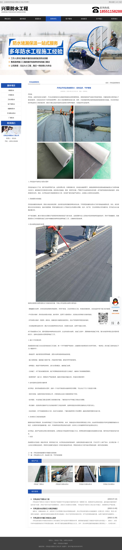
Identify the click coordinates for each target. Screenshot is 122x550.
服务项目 (23, 19)
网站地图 (112, 2)
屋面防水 (38, 19)
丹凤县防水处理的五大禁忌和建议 (45, 508)
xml (117, 2)
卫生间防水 (11, 99)
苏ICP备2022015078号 (75, 546)
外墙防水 (11, 95)
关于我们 (99, 19)
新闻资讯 (53, 19)
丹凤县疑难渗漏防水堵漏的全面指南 (45, 453)
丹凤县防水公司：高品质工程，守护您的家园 (48, 455)
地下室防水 (11, 104)
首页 (107, 83)
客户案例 (69, 19)
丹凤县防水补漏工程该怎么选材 (44, 518)
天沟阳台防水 (11, 113)
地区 (120, 2)
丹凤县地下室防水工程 (41, 499)
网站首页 (8, 19)
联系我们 (114, 19)
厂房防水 (11, 118)
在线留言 (84, 19)
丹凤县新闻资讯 (115, 83)
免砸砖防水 (11, 108)
